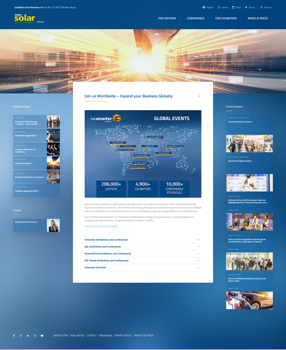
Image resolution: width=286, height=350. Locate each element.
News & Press (258, 18)
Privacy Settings (143, 335)
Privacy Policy (123, 335)
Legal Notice (77, 335)
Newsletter (61, 335)
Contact (91, 335)
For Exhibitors (226, 18)
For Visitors (167, 18)
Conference (195, 18)
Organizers (105, 335)
